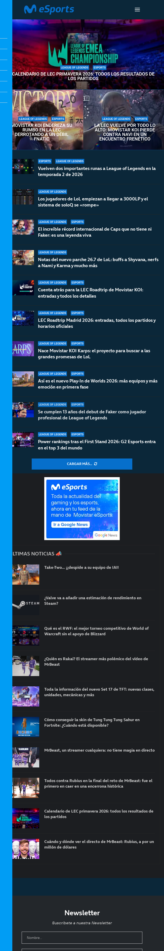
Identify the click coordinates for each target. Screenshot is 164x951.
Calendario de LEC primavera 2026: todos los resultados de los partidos (83, 76)
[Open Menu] (137, 9)
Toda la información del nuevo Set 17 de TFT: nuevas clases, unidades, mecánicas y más (99, 691)
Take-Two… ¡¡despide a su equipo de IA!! (81, 567)
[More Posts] (82, 464)
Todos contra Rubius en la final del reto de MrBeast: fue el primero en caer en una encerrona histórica (98, 783)
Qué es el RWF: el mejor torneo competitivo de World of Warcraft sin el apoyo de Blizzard (96, 631)
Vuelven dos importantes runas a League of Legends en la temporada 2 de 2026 (97, 171)
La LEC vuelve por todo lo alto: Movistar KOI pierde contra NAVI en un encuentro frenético (124, 132)
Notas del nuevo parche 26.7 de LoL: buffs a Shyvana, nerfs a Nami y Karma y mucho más (98, 265)
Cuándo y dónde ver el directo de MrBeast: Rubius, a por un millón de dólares (99, 844)
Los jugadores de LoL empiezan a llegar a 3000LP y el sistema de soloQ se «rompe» (93, 202)
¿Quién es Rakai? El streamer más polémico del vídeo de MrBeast (96, 661)
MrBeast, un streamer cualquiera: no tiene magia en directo (99, 750)
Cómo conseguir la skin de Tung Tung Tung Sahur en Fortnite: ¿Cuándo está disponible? (92, 722)
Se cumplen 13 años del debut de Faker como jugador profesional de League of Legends (92, 418)
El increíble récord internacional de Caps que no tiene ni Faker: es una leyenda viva (95, 232)
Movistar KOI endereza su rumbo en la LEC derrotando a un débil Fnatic (41, 132)
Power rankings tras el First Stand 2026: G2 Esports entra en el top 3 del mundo (97, 444)
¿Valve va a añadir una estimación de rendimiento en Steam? (92, 600)
